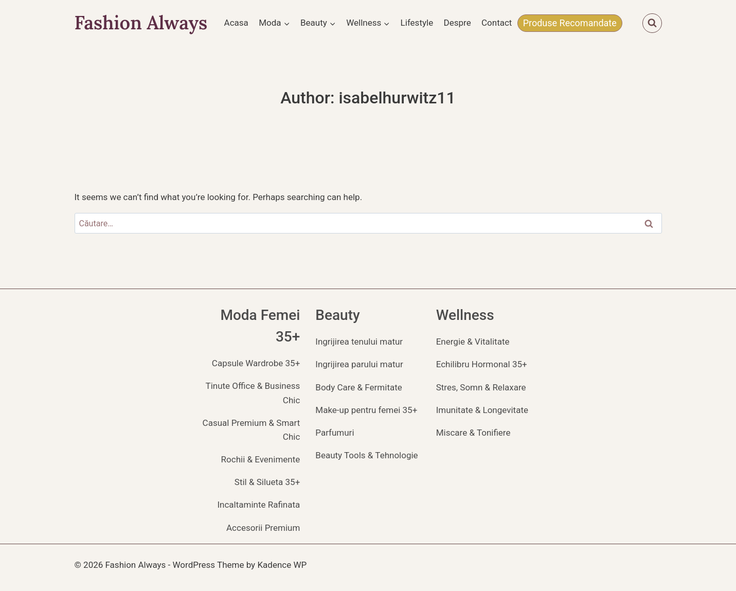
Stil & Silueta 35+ (267, 482)
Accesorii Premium (263, 528)
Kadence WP (282, 565)
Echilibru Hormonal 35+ (481, 364)
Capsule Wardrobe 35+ (256, 363)
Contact (496, 22)
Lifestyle (417, 22)
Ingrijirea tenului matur (359, 341)
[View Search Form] (652, 23)
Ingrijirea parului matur (359, 364)
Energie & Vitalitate (473, 341)
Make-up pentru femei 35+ (366, 410)
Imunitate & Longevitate (482, 410)
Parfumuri (334, 432)
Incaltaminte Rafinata (258, 504)
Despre (457, 22)
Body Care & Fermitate (358, 387)
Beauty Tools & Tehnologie (366, 455)
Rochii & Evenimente (260, 459)
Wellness (465, 315)
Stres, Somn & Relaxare (481, 387)
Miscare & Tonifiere (473, 432)
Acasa (236, 22)
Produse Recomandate (570, 22)
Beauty (337, 315)
